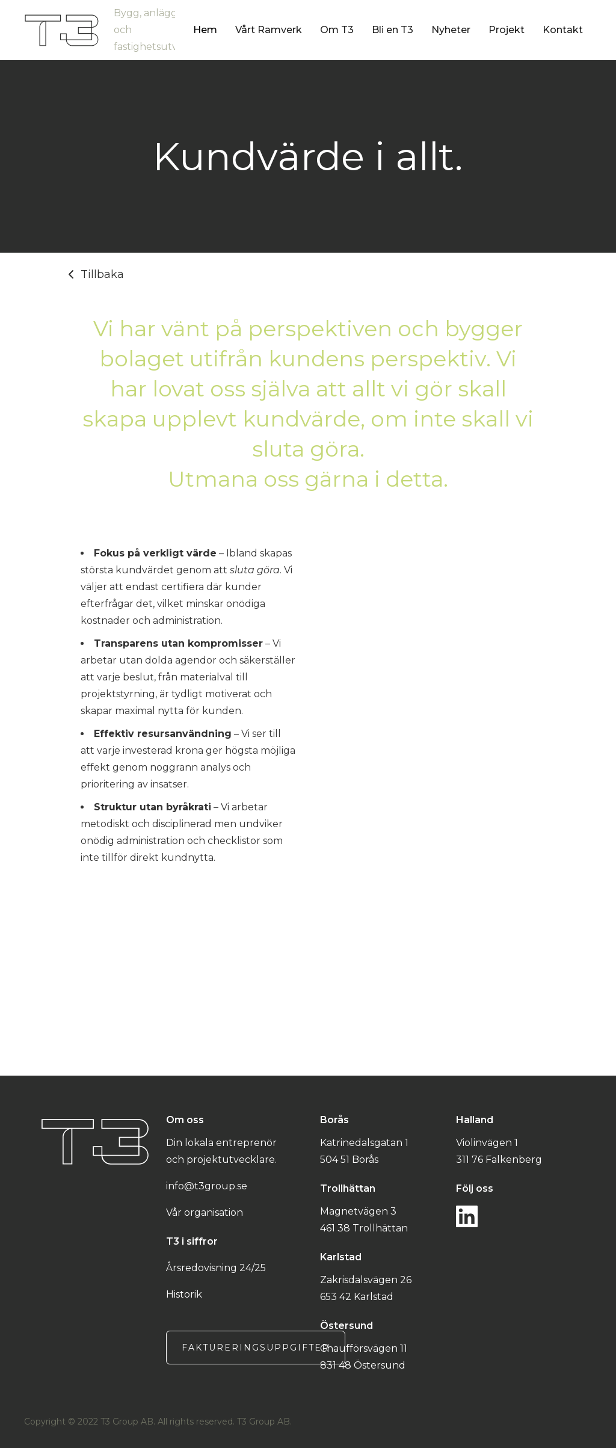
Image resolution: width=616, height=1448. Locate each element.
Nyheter (450, 29)
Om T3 (337, 29)
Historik (184, 1294)
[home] (108, 30)
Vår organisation (204, 1212)
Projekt (506, 29)
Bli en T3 (392, 29)
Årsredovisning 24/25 (216, 1268)
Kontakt (563, 29)
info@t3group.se (206, 1186)
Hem (205, 29)
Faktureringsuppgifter (256, 1347)
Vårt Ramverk (268, 29)
